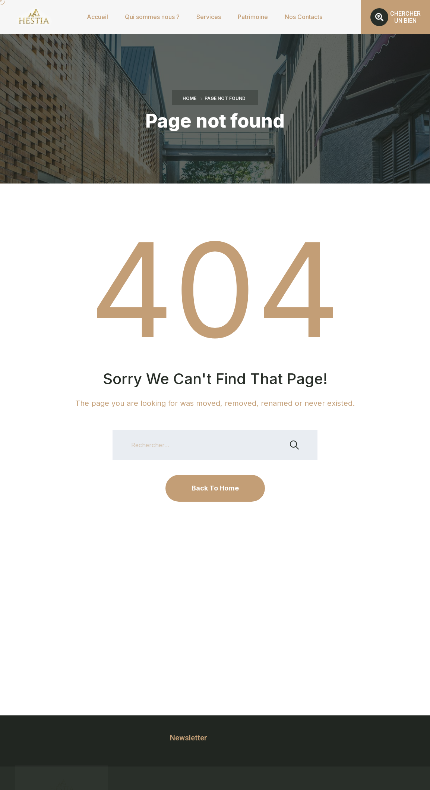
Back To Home (215, 488)
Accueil (97, 17)
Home (189, 98)
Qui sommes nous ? (152, 17)
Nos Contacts (303, 17)
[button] (395, 17)
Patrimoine (253, 17)
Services (208, 17)
